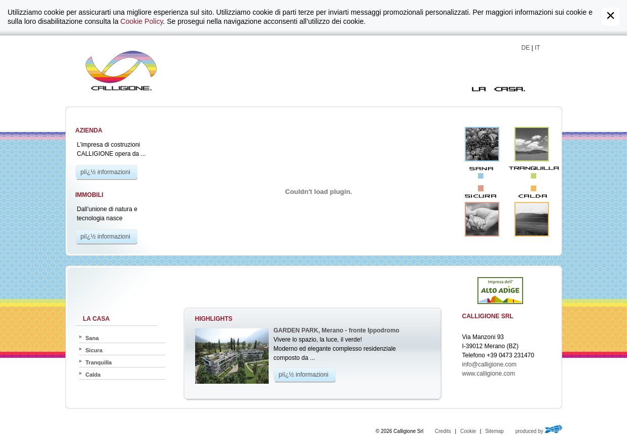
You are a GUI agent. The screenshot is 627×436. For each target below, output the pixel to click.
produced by (538, 431)
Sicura (482, 219)
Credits (443, 431)
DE (526, 47)
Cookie (468, 431)
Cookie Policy (142, 21)
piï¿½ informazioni (105, 172)
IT (537, 47)
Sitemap (494, 431)
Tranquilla (531, 144)
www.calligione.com (488, 373)
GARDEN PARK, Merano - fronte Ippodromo (336, 330)
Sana (482, 144)
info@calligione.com (489, 364)
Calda (531, 219)
